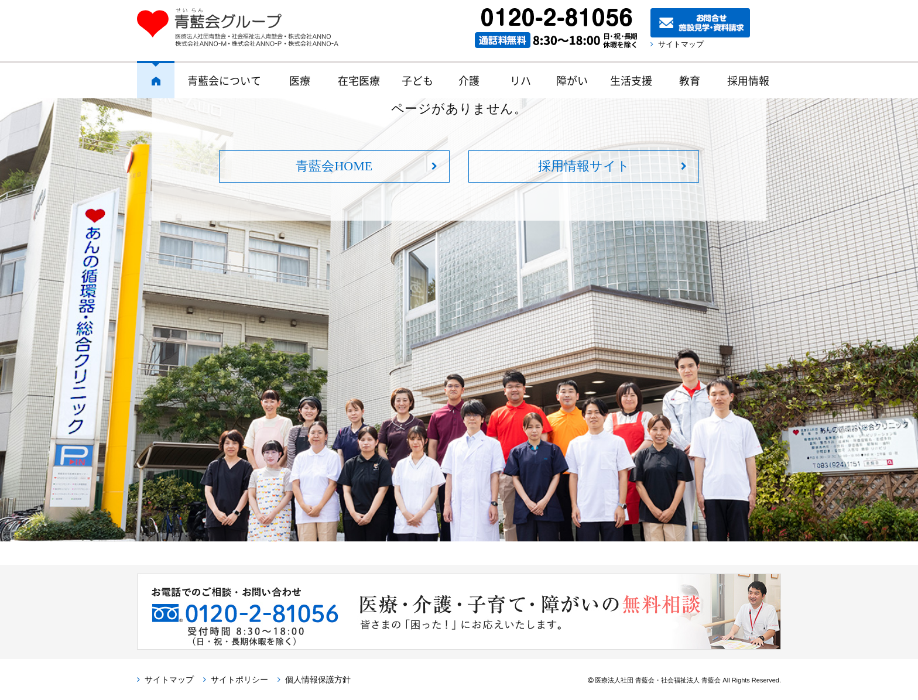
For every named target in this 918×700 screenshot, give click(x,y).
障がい (572, 80)
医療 (299, 80)
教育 (689, 80)
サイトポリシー (239, 679)
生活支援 (631, 80)
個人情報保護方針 (318, 679)
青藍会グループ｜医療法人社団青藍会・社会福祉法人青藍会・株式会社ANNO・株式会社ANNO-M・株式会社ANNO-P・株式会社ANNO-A (243, 27)
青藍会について (224, 80)
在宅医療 (359, 80)
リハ (520, 80)
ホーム (155, 79)
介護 (468, 80)
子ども (417, 80)
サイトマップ (684, 44)
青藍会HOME (334, 166)
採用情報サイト (584, 166)
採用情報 (748, 80)
